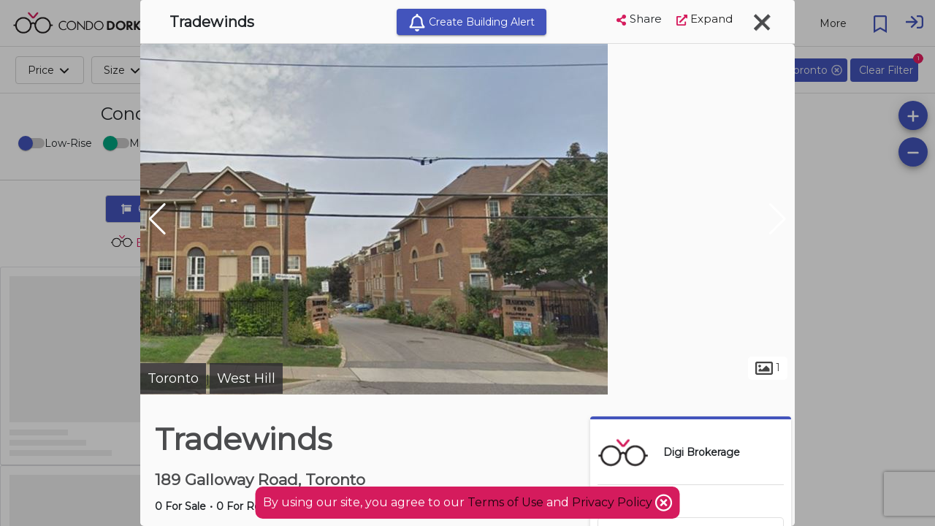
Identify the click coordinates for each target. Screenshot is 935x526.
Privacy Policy (613, 502)
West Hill (246, 378)
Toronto (173, 378)
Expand (704, 19)
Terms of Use (505, 502)
